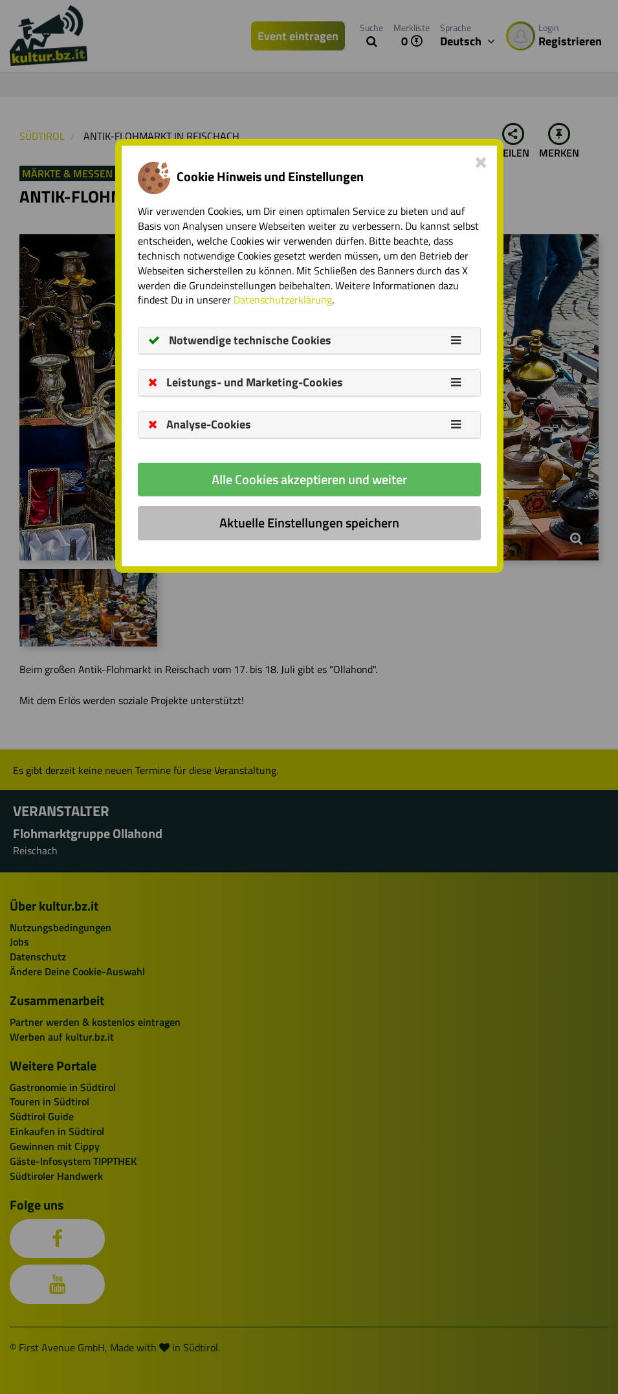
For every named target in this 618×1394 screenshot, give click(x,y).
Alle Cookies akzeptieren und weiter (309, 479)
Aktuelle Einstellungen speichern (309, 523)
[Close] (481, 162)
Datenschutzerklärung (283, 299)
